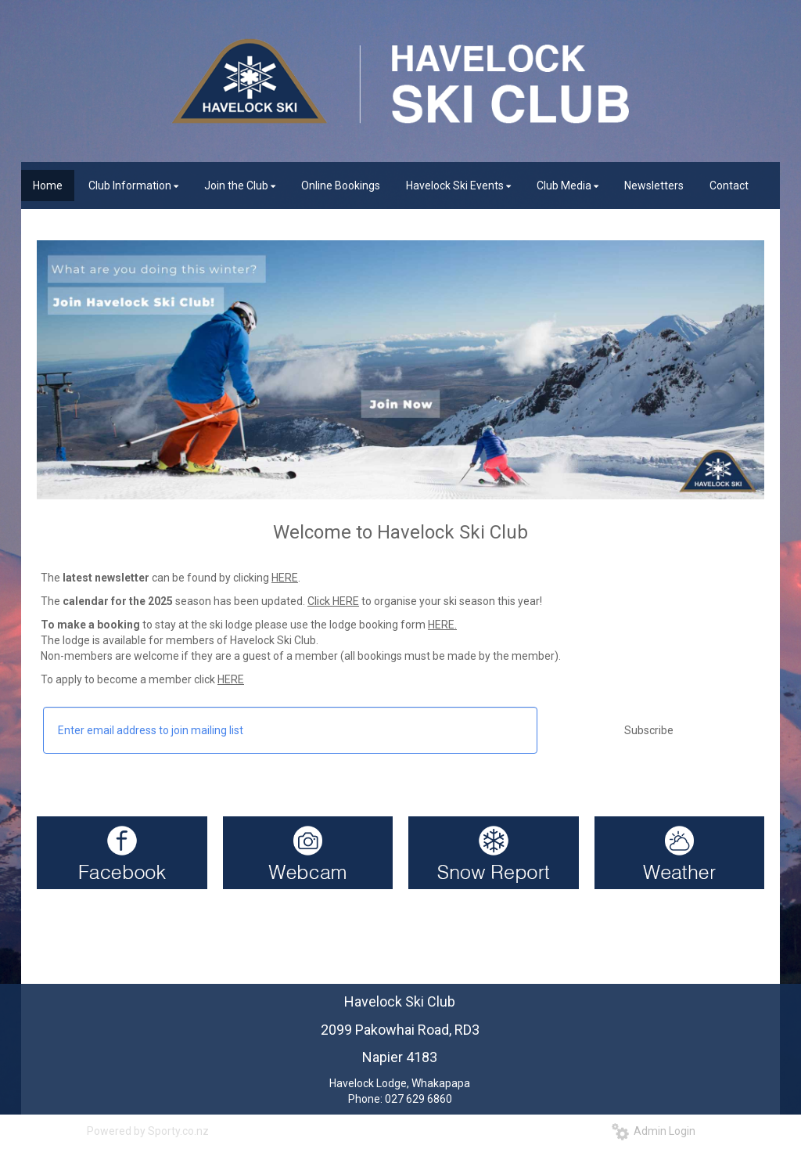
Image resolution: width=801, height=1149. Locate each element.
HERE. (442, 624)
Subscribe (648, 730)
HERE (284, 577)
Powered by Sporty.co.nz (148, 1131)
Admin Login (653, 1131)
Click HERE (333, 601)
